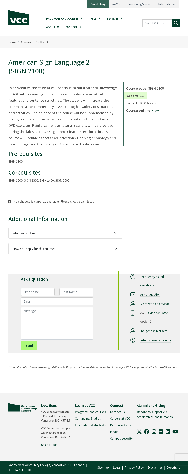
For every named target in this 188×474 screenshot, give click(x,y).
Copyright (173, 467)
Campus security (121, 438)
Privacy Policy (134, 467)
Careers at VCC (120, 418)
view (155, 110)
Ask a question (150, 294)
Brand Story (98, 4)
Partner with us (120, 425)
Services (113, 18)
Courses (26, 42)
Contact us (117, 412)
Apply (92, 18)
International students (155, 340)
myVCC (116, 4)
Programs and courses (90, 412)
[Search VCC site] (157, 23)
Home (12, 42)
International (167, 4)
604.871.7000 (50, 445)
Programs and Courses (62, 18)
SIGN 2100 (42, 42)
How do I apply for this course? (34, 249)
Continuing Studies (140, 4)
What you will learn (25, 233)
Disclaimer (155, 467)
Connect (71, 27)
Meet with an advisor (154, 304)
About (50, 27)
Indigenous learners (153, 331)
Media (114, 432)
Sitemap (103, 467)
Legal (116, 467)
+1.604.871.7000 (157, 313)
